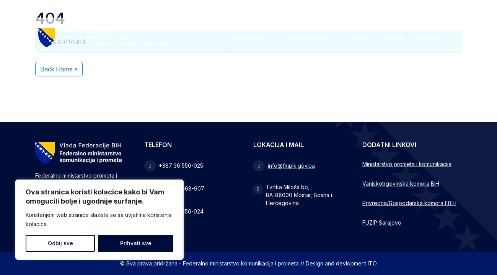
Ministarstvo (248, 37)
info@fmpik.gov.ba (291, 165)
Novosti (358, 37)
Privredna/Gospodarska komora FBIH (409, 203)
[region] (99, 220)
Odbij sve (60, 243)
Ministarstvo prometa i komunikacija (406, 164)
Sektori (429, 37)
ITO (372, 263)
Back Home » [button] (59, 69)
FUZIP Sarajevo (381, 222)
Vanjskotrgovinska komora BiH (400, 183)
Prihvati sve (136, 243)
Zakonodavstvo (306, 37)
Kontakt (394, 37)
